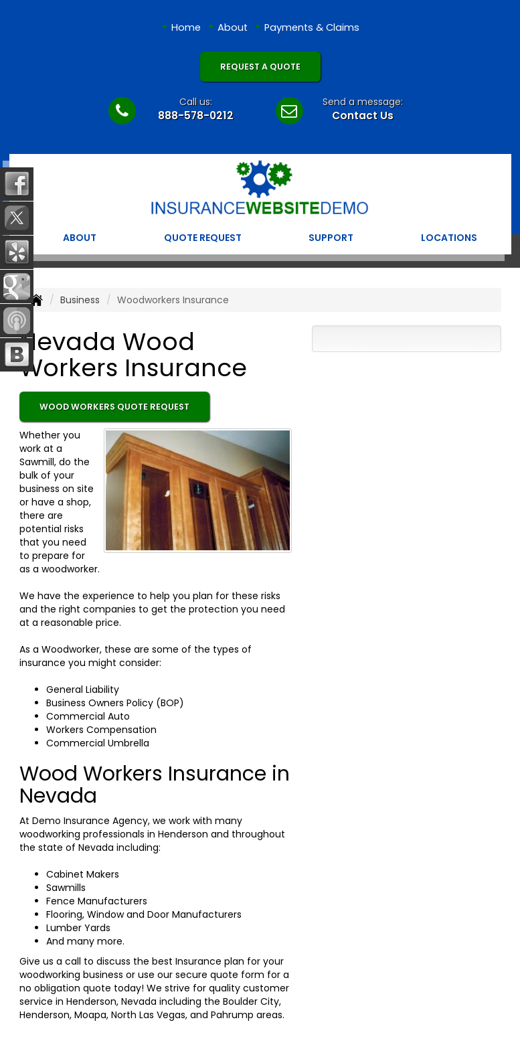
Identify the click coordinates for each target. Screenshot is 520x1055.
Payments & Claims (311, 27)
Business (80, 300)
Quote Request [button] (203, 237)
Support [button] (331, 237)
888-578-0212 (196, 115)
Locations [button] (449, 237)
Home (186, 27)
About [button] (79, 237)
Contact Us (363, 115)
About (233, 27)
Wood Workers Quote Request (114, 406)
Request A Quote (260, 66)
